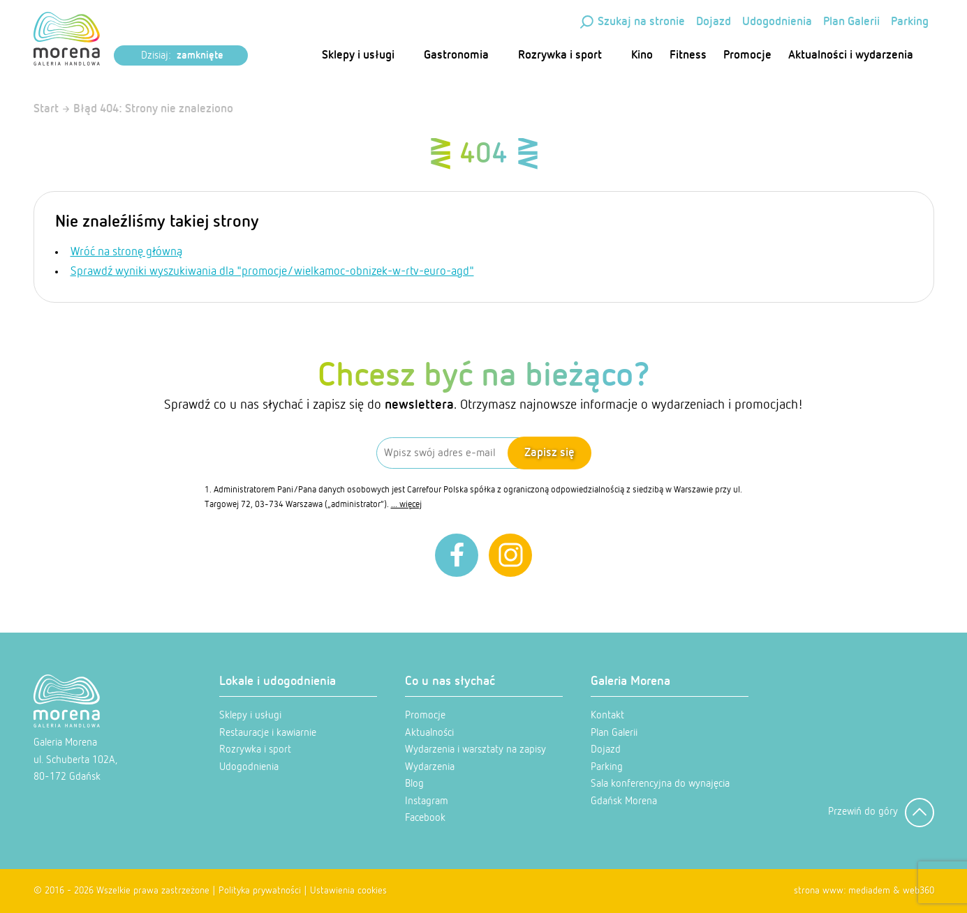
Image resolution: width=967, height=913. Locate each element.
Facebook (425, 818)
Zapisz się (549, 453)
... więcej (406, 504)
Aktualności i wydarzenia (857, 55)
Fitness (688, 55)
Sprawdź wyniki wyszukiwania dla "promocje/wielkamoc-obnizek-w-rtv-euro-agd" (272, 272)
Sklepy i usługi (364, 55)
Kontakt (607, 715)
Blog (414, 783)
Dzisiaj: (182, 55)
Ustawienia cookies (348, 891)
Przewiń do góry (881, 812)
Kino (642, 55)
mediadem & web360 (891, 891)
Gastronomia (462, 55)
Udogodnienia (777, 22)
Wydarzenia (430, 767)
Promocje (747, 55)
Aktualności (429, 732)
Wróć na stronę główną (126, 252)
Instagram (426, 801)
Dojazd (713, 22)
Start (46, 109)
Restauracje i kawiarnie (267, 732)
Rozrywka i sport (566, 55)
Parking (910, 22)
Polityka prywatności (260, 891)
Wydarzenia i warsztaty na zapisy (475, 749)
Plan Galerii (851, 22)
